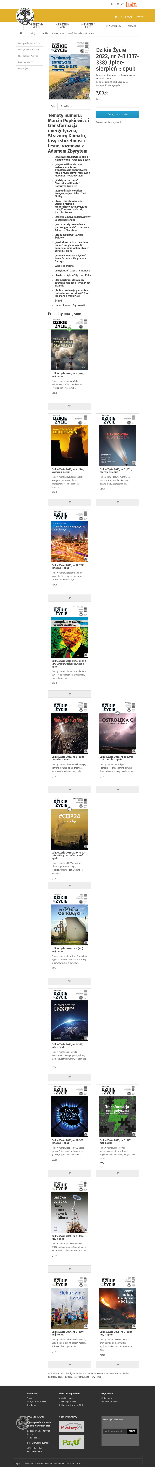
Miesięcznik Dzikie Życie (64, 1373)
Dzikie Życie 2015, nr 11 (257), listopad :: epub (68, 567)
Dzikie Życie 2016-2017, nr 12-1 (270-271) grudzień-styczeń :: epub (69, 663)
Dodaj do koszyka (117, 114)
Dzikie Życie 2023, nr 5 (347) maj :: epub (115, 1142)
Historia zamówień (110, 1402)
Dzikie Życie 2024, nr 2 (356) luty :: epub (68, 1237)
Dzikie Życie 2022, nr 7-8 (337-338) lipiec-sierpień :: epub (68, 33)
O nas (29, 1398)
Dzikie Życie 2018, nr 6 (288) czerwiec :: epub (68, 758)
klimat (118, 1373)
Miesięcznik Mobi (62, 26)
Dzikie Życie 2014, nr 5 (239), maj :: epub (68, 375)
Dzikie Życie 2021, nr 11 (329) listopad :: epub (68, 1142)
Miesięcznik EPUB (88, 26)
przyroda (89, 1373)
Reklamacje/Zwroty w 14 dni (72, 1405)
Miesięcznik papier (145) (29, 43)
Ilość (98, 99)
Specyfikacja (66, 106)
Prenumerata (112, 26)
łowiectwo (96, 1377)
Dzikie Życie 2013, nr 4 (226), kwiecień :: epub (68, 471)
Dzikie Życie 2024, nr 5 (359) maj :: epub (68, 1333)
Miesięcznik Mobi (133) (28, 50)
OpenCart (31, 1463)
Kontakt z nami (66, 1398)
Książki (131, 26)
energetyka (109, 1373)
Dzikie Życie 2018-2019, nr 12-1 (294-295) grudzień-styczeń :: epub (69, 855)
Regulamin (31, 1405)
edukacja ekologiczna (73, 1377)
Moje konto (107, 1398)
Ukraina (125, 1373)
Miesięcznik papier (36, 26)
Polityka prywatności (36, 1402)
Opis (53, 106)
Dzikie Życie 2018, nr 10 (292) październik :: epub (116, 758)
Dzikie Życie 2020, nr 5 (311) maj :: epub (67, 950)
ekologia (80, 1373)
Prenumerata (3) (25, 62)
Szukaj (32, 33)
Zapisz (132, 1431)
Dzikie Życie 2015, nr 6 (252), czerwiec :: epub (116, 471)
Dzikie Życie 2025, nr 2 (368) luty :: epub (116, 1333)
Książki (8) (23, 68)
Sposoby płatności (67, 1402)
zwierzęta (52, 1377)
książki (87, 1377)
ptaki (60, 1377)
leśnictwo (98, 1373)
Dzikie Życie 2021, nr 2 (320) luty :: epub (67, 1046)
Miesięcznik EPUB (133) (28, 56)
